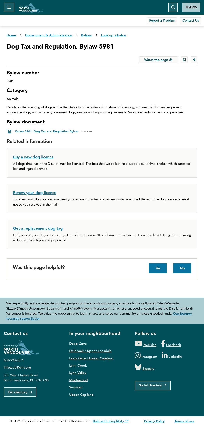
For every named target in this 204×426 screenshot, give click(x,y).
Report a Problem (162, 20)
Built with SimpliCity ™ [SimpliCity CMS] (110, 421)
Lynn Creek (78, 365)
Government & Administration (48, 35)
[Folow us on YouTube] (145, 343)
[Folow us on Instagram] (146, 355)
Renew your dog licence (34, 192)
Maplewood (78, 380)
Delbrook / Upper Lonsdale (90, 351)
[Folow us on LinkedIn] (172, 355)
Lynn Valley (77, 373)
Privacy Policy (154, 421)
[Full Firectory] (20, 392)
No (182, 268)
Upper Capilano (81, 395)
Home (31, 7)
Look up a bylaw (113, 35)
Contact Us (190, 20)
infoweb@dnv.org (17, 367)
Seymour (76, 387)
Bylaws (86, 35)
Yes (158, 268)
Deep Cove (78, 344)
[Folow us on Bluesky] (144, 367)
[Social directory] (153, 385)
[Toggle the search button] (173, 7)
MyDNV (191, 7)
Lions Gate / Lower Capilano (91, 358)
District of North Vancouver (23, 347)
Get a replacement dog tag (38, 228)
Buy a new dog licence (33, 157)
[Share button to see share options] (194, 59)
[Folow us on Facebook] (171, 343)
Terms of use (184, 421)
